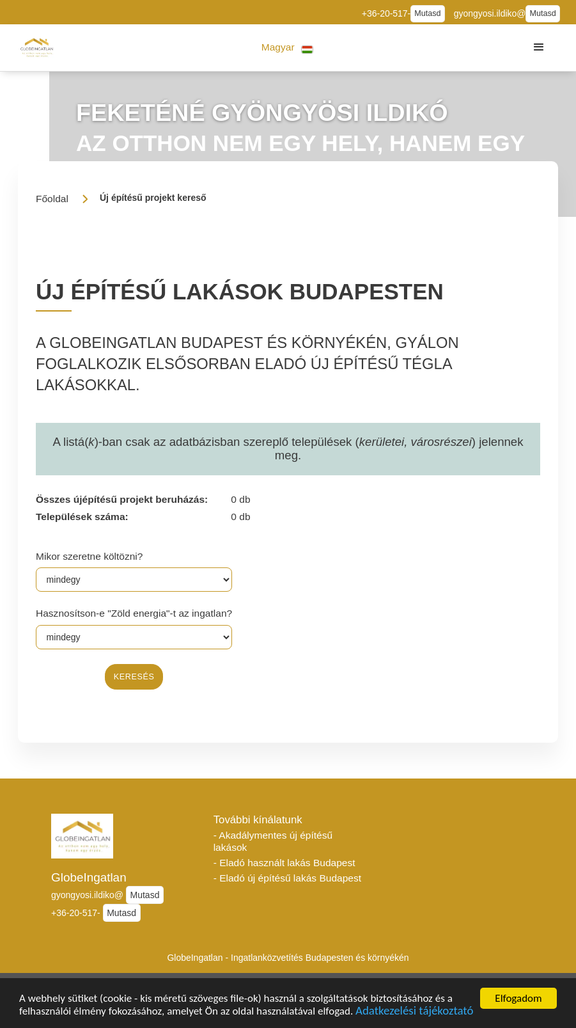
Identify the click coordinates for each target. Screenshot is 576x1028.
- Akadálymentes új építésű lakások (273, 841)
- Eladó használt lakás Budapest (284, 862)
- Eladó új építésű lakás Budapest (287, 878)
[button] (287, 47)
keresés (134, 676)
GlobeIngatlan (89, 877)
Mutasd (427, 13)
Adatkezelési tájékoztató (414, 1012)
